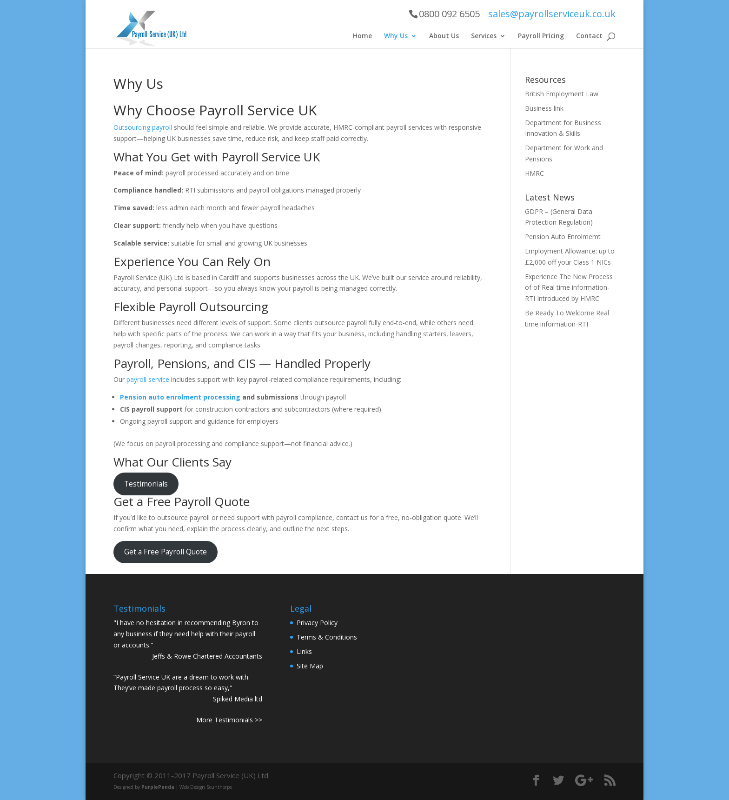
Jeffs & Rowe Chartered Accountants (207, 656)
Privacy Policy (317, 622)
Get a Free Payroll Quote (165, 552)
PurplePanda (157, 787)
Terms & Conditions (327, 637)
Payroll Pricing (541, 36)
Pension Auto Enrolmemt (563, 236)
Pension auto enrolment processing (180, 397)
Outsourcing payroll (142, 127)
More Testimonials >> (229, 719)
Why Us (396, 36)
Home (362, 36)
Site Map (310, 665)
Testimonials (146, 484)
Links (304, 651)
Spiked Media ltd (237, 698)
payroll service (147, 379)
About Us (444, 36)
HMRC (534, 173)
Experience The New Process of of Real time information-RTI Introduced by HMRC (569, 287)
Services (484, 36)
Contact (589, 36)
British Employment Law (561, 93)
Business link (544, 108)
